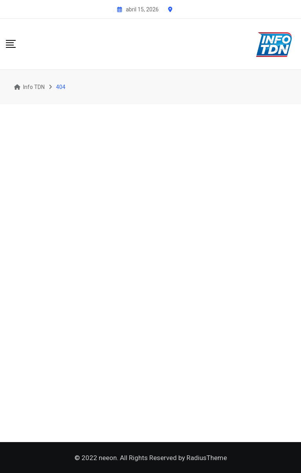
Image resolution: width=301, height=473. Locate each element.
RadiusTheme (207, 458)
